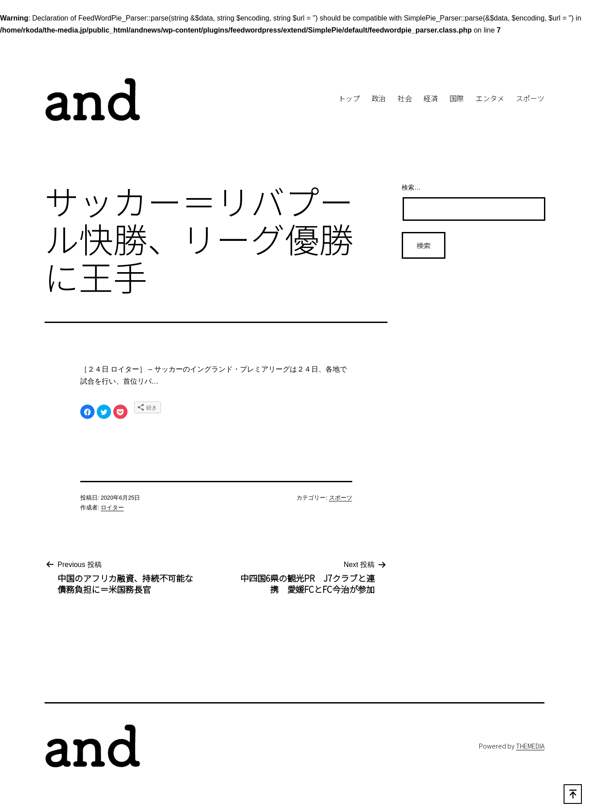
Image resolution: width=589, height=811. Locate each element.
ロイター (112, 507)
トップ (349, 98)
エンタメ (490, 98)
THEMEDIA (530, 745)
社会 (405, 98)
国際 (456, 98)
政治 (378, 98)
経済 (431, 98)
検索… (411, 187)
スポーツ (530, 98)
